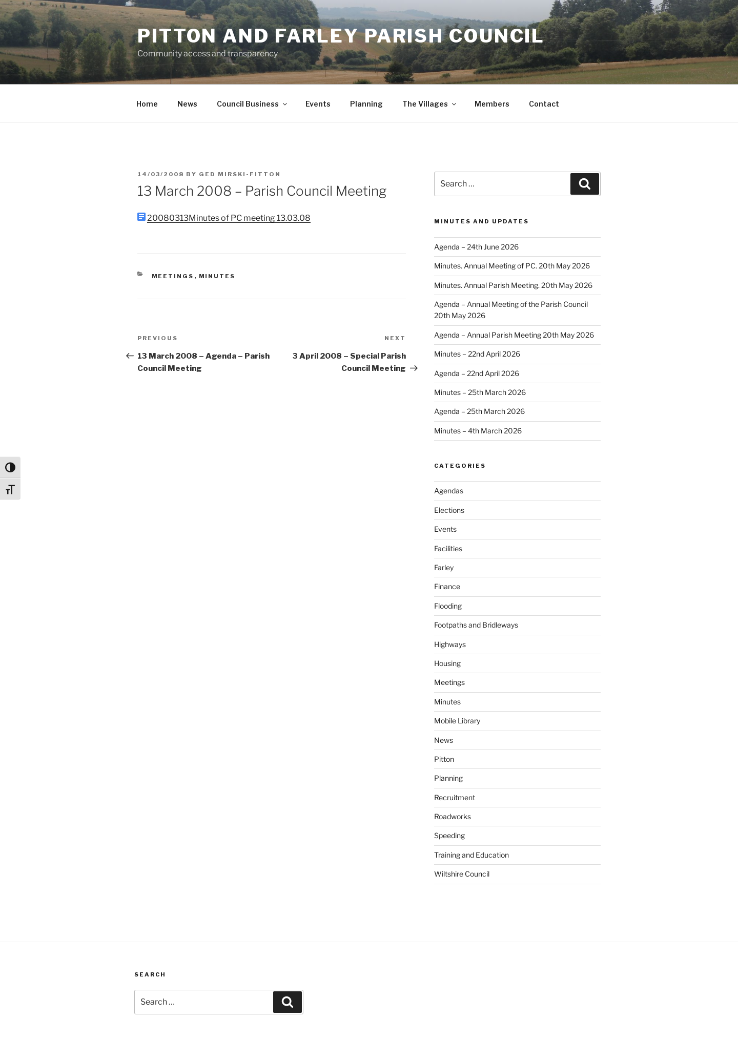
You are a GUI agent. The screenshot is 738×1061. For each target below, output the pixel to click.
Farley (444, 567)
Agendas (448, 490)
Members (492, 103)
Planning (366, 103)
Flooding (448, 605)
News (187, 103)
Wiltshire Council (461, 873)
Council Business (253, 103)
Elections (449, 510)
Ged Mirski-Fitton (240, 174)
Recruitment (454, 797)
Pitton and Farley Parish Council (341, 36)
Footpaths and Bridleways (476, 624)
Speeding (449, 835)
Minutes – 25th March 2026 (480, 392)
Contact (544, 103)
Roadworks (452, 816)
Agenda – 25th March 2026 (479, 411)
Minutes (217, 276)
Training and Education (471, 854)
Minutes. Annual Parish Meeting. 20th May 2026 (513, 285)
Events (318, 103)
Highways (450, 644)
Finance (447, 586)
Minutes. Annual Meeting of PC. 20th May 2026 (512, 265)
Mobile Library (457, 720)
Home (147, 103)
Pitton (444, 759)
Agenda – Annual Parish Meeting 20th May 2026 (514, 334)
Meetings (173, 276)
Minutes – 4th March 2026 (478, 430)
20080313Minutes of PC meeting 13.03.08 (229, 218)
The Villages (430, 103)
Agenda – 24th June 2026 (476, 246)
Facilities (448, 548)
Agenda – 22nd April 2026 (476, 373)
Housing (447, 663)
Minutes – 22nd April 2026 (477, 353)
